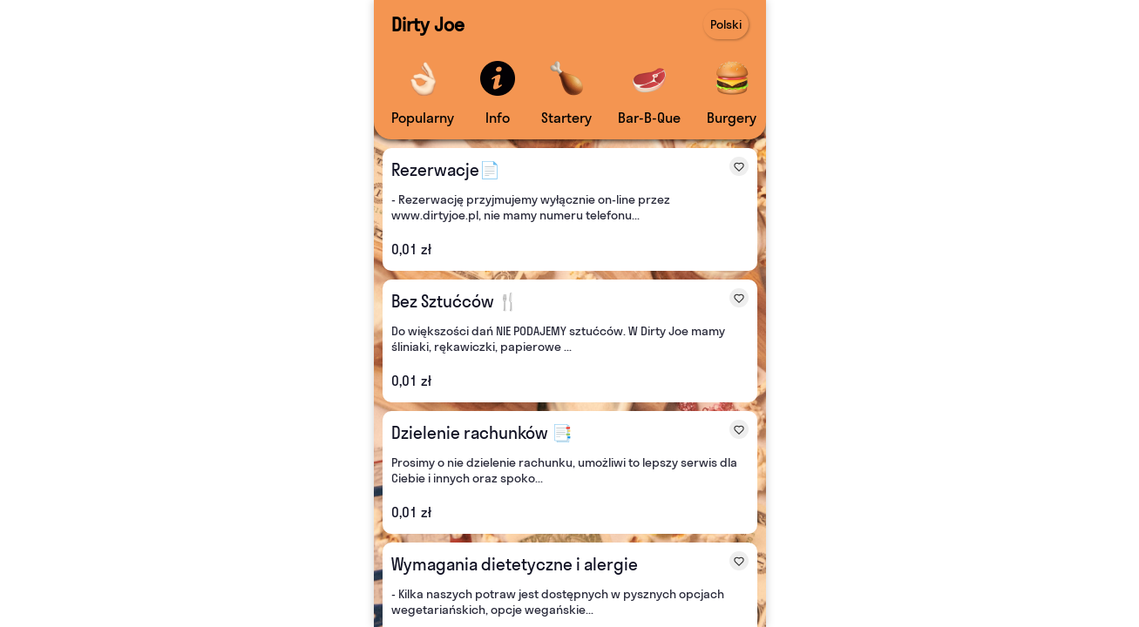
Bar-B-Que (649, 117)
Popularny (422, 117)
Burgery (731, 117)
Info (497, 117)
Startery (566, 117)
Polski (726, 24)
